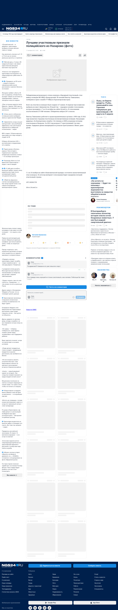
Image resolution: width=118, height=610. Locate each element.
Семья (76, 522)
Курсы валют (68, 24)
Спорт (96, 502)
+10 (79, 282)
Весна (30, 508)
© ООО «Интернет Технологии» (10, 604)
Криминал (55, 505)
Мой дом (55, 514)
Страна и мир (98, 508)
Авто (30, 502)
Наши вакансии (7, 514)
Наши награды (6, 511)
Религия (76, 519)
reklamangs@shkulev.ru (66, 577)
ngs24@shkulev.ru (22, 590)
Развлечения (78, 516)
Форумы (33, 24)
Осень (76, 505)
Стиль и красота (99, 505)
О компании (6, 508)
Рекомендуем (103, 207)
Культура (55, 508)
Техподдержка (6, 516)
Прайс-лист (5, 505)
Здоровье (31, 522)
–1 (84, 269)
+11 (79, 269)
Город (30, 511)
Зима (54, 502)
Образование (56, 522)
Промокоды (83, 24)
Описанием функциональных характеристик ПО (72, 585)
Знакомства (18, 24)
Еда (29, 516)
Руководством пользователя (68, 584)
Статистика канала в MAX (10, 519)
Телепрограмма (42, 24)
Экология (97, 511)
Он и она (76, 502)
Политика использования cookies (69, 593)
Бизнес (30, 505)
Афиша (51, 24)
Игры (90, 24)
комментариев (34, 55)
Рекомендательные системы (67, 596)
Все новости (12, 41)
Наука (54, 516)
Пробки (59, 29)
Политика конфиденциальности (98, 598)
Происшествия (78, 511)
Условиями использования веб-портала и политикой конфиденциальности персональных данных (86, 587)
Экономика (98, 514)
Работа (76, 514)
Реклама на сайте (7, 502)
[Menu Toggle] (3, 29)
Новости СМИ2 (31, 310)
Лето (54, 511)
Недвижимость (7, 24)
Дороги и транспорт (34, 514)
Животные (31, 519)
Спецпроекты (98, 516)
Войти (32, 298)
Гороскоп (58, 24)
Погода (26, 24)
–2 (84, 282)
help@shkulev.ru (14, 593)
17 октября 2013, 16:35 (32, 50)
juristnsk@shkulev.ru (44, 591)
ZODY (75, 24)
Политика (77, 508)
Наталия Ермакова (39, 235)
